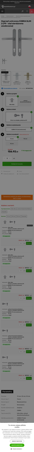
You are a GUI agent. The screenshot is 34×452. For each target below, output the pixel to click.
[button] (17, 449)
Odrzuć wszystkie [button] (17, 441)
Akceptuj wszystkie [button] (17, 445)
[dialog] (17, 226)
